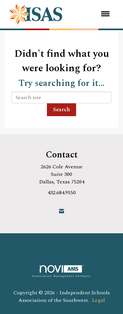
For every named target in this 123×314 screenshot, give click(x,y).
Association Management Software (61, 271)
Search (61, 110)
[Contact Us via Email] (61, 211)
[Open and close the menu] (92, 14)
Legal (98, 300)
